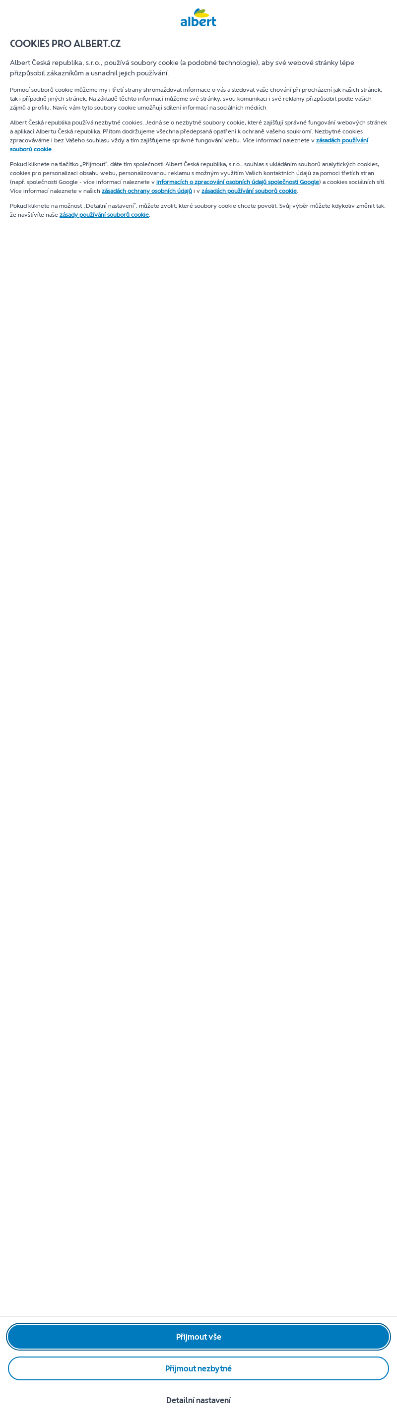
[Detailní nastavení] (198, 1400)
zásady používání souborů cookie (104, 214)
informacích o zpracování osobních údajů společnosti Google (237, 182)
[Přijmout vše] (198, 1337)
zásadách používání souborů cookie (249, 190)
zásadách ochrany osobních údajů (147, 190)
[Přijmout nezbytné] (198, 1368)
